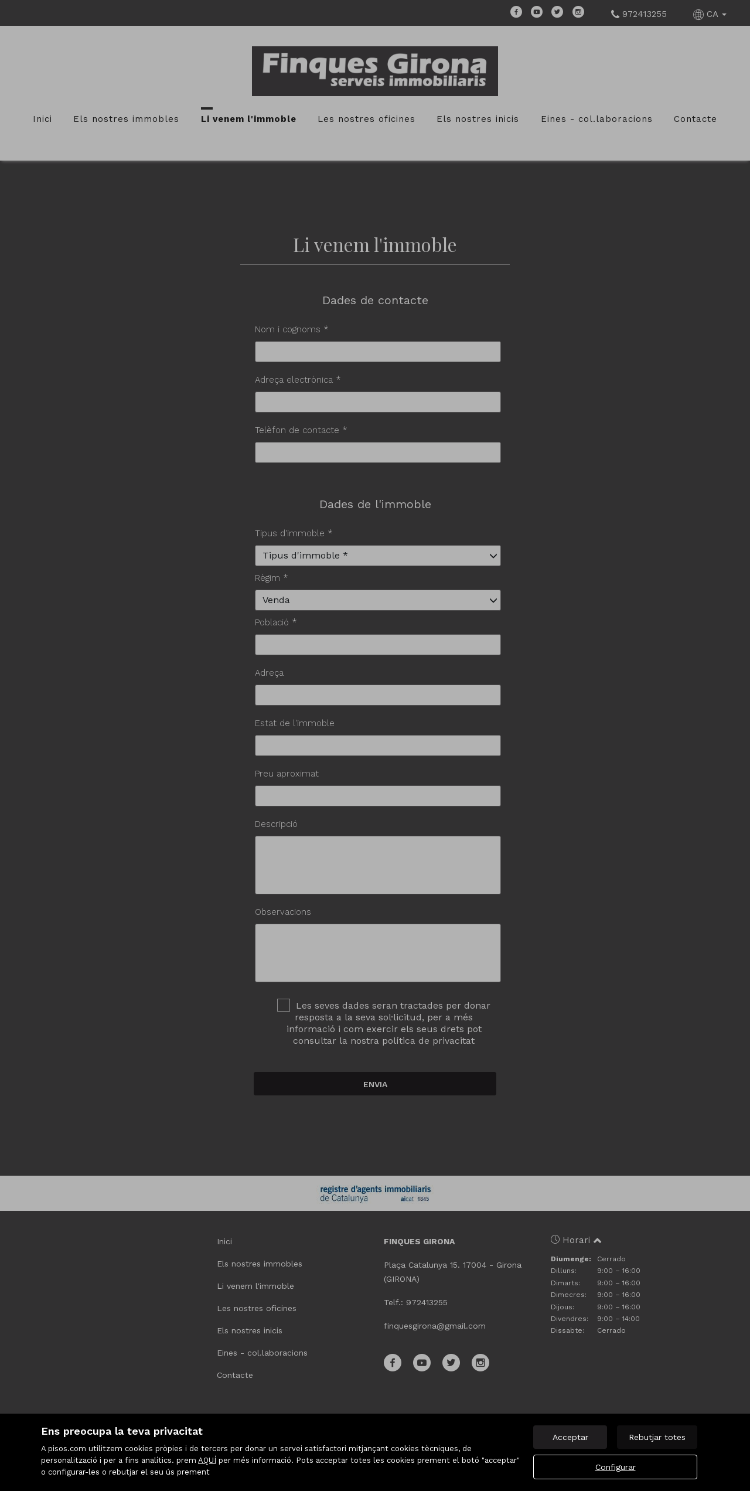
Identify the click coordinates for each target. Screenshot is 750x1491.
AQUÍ (207, 1460)
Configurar (615, 1467)
